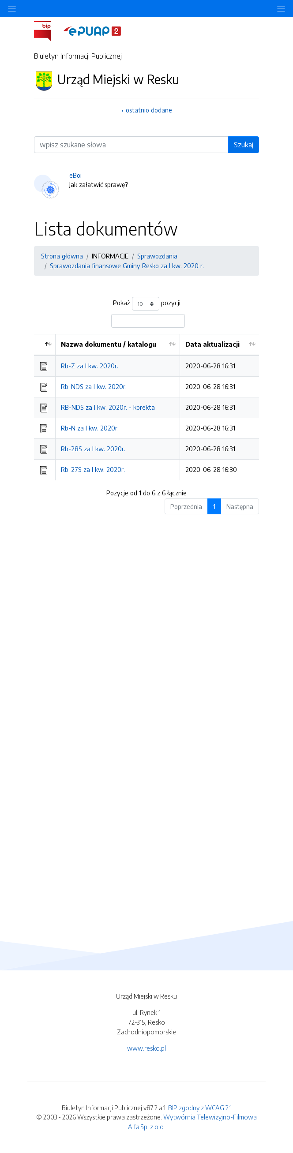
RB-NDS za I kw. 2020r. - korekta (108, 407)
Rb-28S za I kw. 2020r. (93, 449)
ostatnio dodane (149, 110)
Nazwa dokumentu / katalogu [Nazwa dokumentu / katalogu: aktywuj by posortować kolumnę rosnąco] (108, 344)
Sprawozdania (157, 256)
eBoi (75, 175)
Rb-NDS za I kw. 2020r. (94, 386)
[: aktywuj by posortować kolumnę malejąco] (45, 345)
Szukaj (243, 144)
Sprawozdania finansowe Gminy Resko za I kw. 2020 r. (127, 266)
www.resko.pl (146, 1048)
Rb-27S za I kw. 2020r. (93, 469)
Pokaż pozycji (146, 304)
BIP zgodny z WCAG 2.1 (200, 1108)
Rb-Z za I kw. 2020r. (89, 366)
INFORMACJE (110, 256)
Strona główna (62, 256)
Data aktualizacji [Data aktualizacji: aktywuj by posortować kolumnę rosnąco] (212, 344)
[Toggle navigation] (281, 9)
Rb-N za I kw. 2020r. (90, 428)
